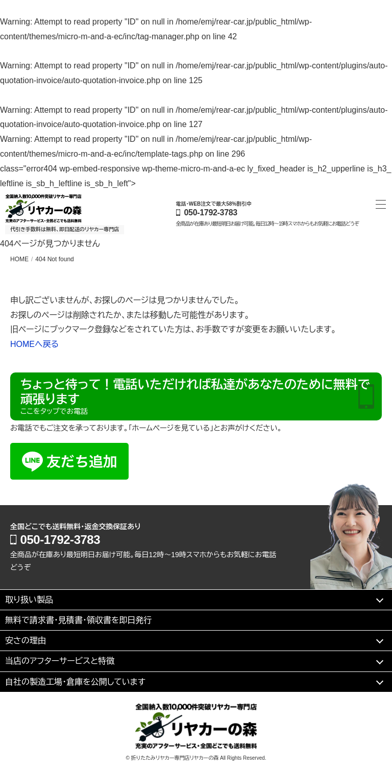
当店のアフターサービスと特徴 (59, 661)
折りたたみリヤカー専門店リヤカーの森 (175, 758)
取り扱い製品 (29, 599)
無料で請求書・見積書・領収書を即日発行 (78, 620)
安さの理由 (25, 640)
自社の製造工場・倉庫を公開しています (75, 682)
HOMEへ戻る (34, 344)
